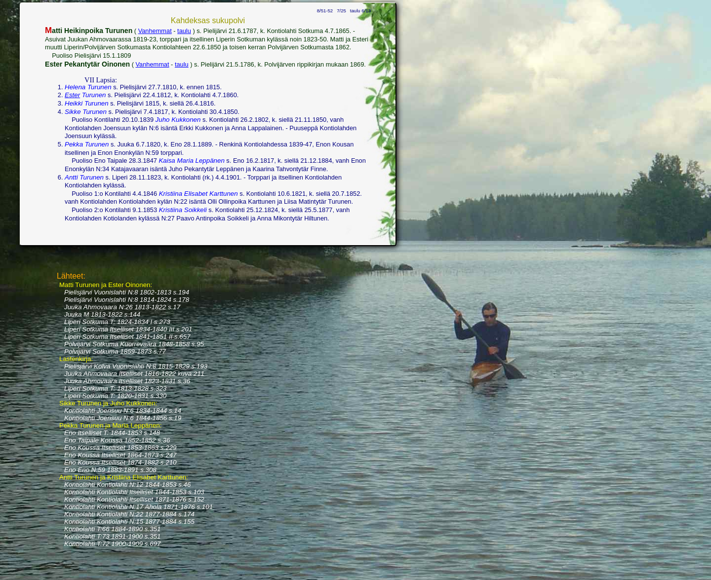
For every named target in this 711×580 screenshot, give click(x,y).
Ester (72, 95)
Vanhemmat (155, 31)
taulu (184, 31)
